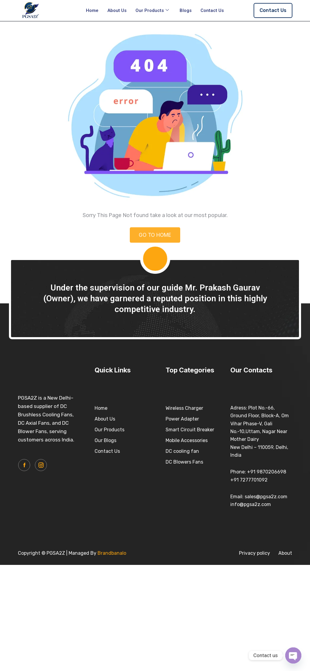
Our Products (152, 10)
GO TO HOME (155, 240)
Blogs (186, 10)
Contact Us (212, 10)
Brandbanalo (112, 553)
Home (92, 10)
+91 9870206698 (266, 472)
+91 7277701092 (249, 480)
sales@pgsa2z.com (266, 496)
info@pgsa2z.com (250, 504)
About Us (117, 10)
